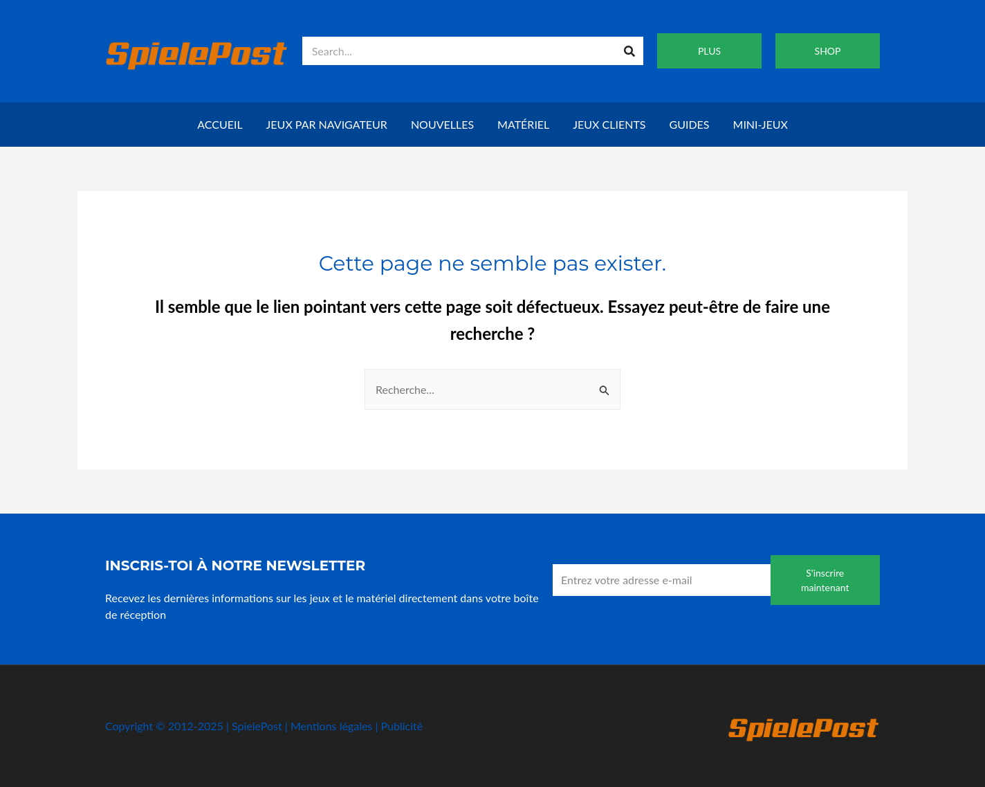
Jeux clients (609, 124)
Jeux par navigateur (326, 124)
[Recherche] (629, 51)
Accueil (219, 124)
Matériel (523, 124)
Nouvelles (442, 124)
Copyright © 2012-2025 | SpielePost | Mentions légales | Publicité (264, 725)
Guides (690, 124)
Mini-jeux (760, 124)
